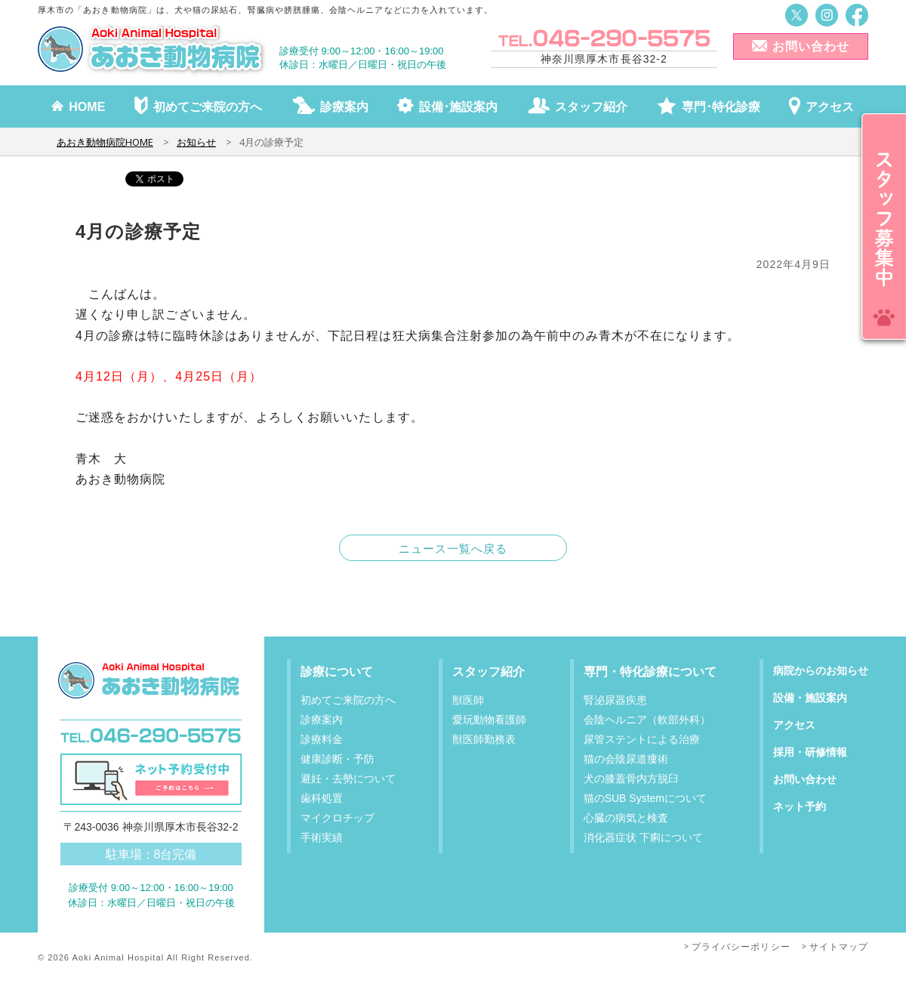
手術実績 (321, 837)
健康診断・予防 (337, 759)
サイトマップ (838, 947)
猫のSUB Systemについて (645, 798)
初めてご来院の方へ (207, 106)
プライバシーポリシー (741, 947)
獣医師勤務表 (484, 739)
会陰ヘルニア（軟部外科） (647, 720)
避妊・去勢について (348, 778)
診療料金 (321, 739)
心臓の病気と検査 (626, 818)
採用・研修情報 (810, 752)
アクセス (830, 106)
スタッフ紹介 (591, 106)
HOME (87, 106)
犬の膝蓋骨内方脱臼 (631, 778)
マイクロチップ (337, 818)
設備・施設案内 (810, 698)
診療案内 (344, 106)
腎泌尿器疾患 (615, 700)
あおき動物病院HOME (105, 142)
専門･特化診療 (721, 106)
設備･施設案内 (458, 106)
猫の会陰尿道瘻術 (626, 759)
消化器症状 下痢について (643, 837)
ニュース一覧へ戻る (453, 548)
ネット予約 (799, 806)
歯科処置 (321, 798)
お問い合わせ (810, 46)
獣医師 (468, 700)
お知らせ (196, 142)
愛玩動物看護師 (489, 720)
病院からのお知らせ (820, 670)
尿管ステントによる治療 (642, 739)
